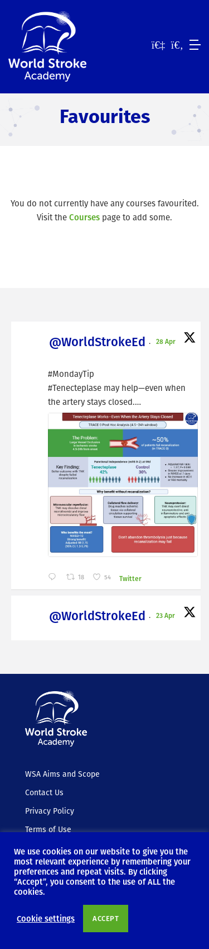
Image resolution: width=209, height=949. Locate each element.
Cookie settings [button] (46, 918)
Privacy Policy (49, 810)
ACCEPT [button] (106, 918)
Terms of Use (48, 829)
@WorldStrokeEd (97, 341)
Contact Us (44, 792)
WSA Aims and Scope (62, 774)
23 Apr (166, 615)
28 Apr (166, 341)
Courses (84, 217)
